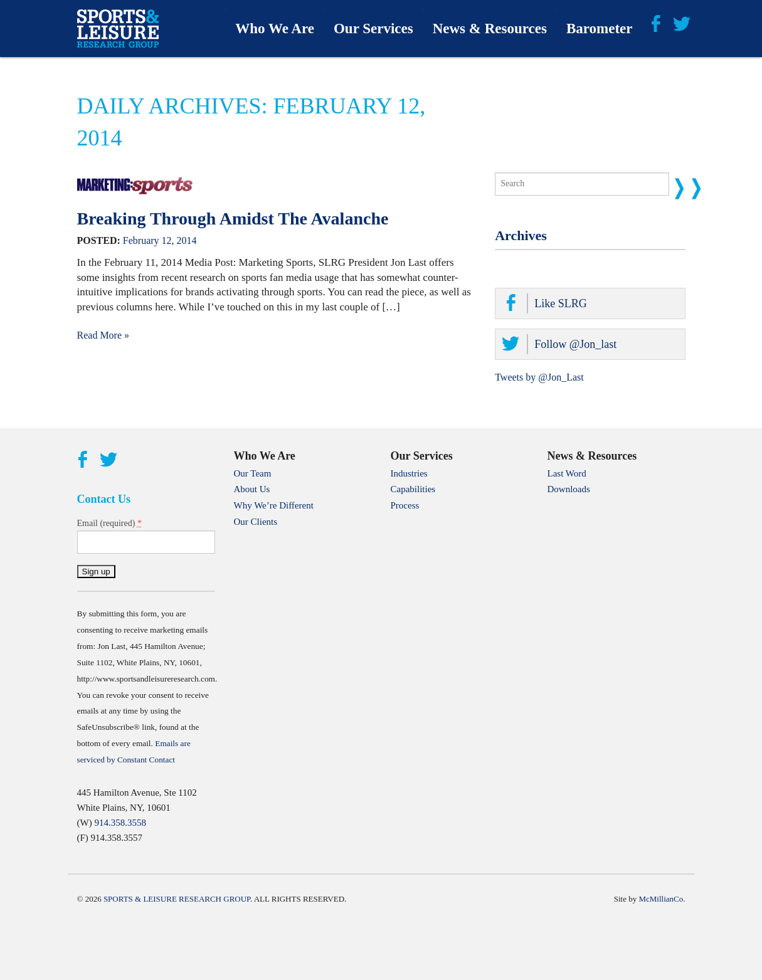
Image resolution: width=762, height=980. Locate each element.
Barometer (599, 28)
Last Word (567, 473)
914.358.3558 (120, 823)
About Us (252, 489)
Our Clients (256, 522)
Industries (409, 473)
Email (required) (109, 523)
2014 (187, 240)
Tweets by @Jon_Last (539, 377)
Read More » (103, 335)
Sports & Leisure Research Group (176, 899)
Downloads (569, 489)
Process (405, 505)
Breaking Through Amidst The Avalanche (233, 218)
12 (167, 240)
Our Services (373, 28)
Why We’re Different (274, 505)
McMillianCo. (661, 899)
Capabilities (413, 489)
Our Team (253, 473)
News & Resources (490, 28)
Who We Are (274, 28)
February (141, 240)
